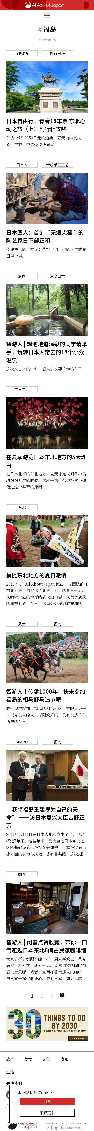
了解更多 (47, 1112)
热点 (64, 1059)
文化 (46, 1059)
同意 (47, 1101)
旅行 (10, 1059)
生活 (10, 1072)
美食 (28, 1059)
